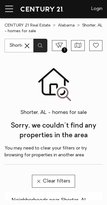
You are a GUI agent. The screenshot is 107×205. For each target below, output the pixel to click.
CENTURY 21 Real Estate (28, 25)
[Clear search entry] (27, 46)
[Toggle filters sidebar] (59, 45)
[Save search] (95, 45)
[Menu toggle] (9, 9)
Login (96, 9)
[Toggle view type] (78, 45)
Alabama (66, 25)
